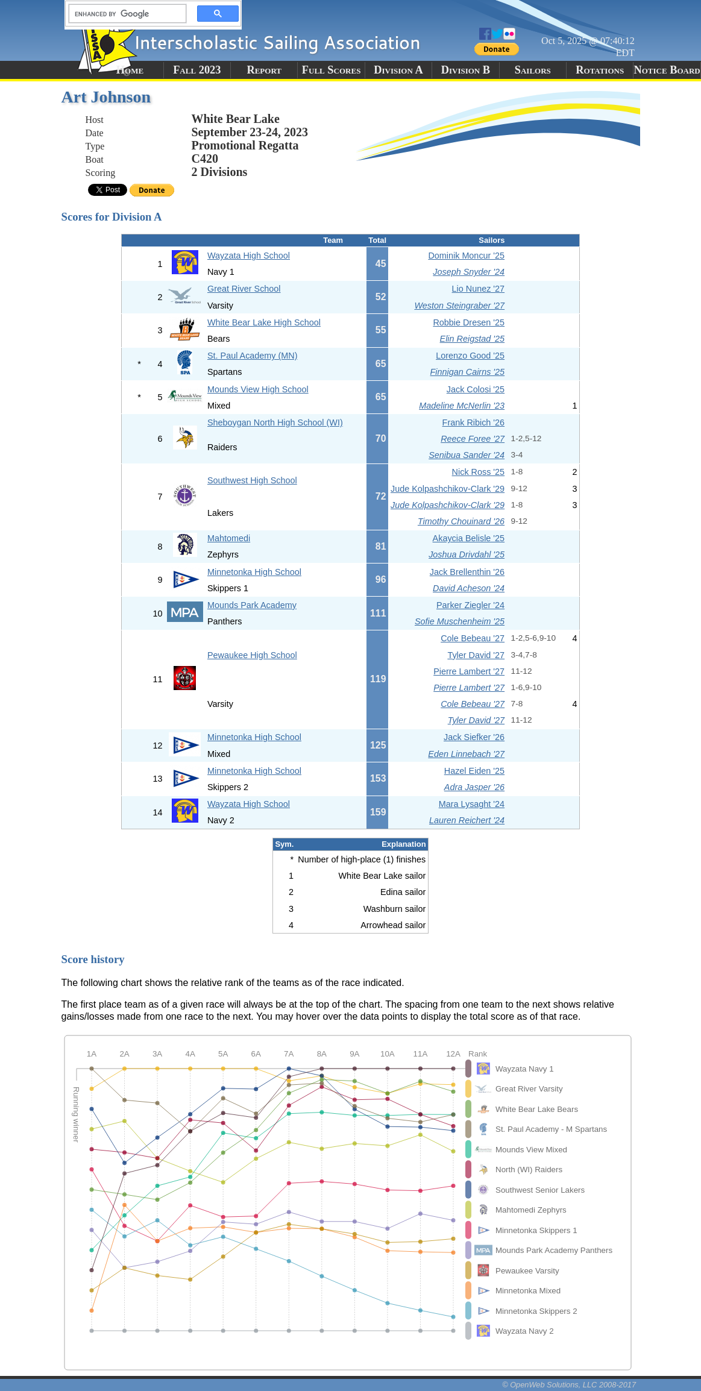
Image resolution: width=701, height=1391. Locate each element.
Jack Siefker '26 (474, 737)
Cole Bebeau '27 (473, 638)
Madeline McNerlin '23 (462, 405)
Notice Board (666, 70)
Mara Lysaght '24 (472, 804)
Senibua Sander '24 (467, 455)
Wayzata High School (248, 255)
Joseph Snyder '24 (469, 272)
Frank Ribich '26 (473, 422)
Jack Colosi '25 (476, 389)
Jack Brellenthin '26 (467, 572)
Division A (398, 70)
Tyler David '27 (476, 655)
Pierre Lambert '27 (469, 671)
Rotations (600, 70)
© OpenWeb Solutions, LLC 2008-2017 (569, 1384)
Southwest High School (252, 480)
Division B (465, 70)
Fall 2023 (197, 70)
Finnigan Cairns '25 (467, 372)
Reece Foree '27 (473, 439)
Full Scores (331, 70)
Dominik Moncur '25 (466, 255)
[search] (124, 13)
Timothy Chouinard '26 (461, 521)
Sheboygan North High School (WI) (275, 422)
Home (129, 70)
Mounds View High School (258, 389)
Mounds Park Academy (252, 605)
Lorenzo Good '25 (470, 355)
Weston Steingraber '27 (459, 305)
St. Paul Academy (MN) (252, 355)
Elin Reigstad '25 (472, 339)
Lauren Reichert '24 (467, 820)
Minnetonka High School (254, 572)
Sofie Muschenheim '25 (460, 621)
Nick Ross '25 (478, 472)
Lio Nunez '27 (478, 289)
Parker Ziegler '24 (470, 605)
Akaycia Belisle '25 (469, 538)
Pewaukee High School (252, 655)
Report (264, 70)
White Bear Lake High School (264, 322)
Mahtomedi (228, 538)
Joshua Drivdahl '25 (467, 554)
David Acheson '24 (469, 588)
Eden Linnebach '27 (466, 754)
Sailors (533, 70)
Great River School (244, 289)
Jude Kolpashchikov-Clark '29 (448, 489)
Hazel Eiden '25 (474, 771)
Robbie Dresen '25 (469, 322)
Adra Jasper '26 (474, 787)
